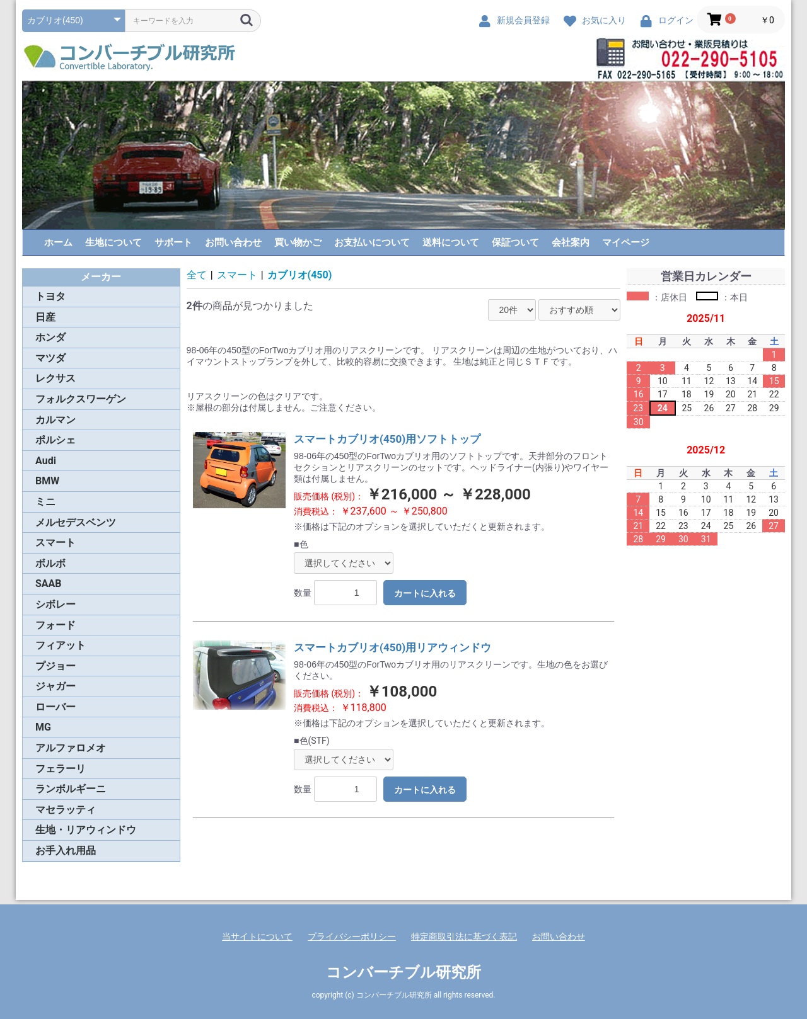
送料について (450, 242)
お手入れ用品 (65, 851)
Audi (45, 461)
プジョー (55, 666)
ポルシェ (55, 440)
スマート (55, 543)
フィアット (60, 645)
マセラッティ (65, 810)
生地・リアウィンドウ (85, 830)
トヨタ (50, 296)
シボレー (55, 604)
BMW (47, 481)
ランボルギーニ (70, 789)
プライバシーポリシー (352, 936)
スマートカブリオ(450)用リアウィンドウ (392, 647)
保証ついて (515, 242)
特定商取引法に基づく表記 (464, 936)
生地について (113, 242)
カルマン (55, 420)
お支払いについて (372, 242)
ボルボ (50, 563)
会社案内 (570, 242)
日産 (45, 317)
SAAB (48, 583)
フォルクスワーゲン (80, 399)
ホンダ (50, 337)
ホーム (58, 242)
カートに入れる (425, 593)
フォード (55, 625)
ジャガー (55, 686)
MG (43, 727)
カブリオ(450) (299, 275)
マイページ (625, 242)
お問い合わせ (233, 242)
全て (197, 275)
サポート (173, 242)
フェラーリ (60, 769)
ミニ (45, 502)
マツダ (50, 358)
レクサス (55, 378)
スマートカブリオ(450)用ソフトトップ (387, 439)
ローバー (55, 707)
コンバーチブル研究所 (403, 972)
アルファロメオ (70, 748)
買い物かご (298, 242)
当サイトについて (257, 936)
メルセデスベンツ (75, 522)
